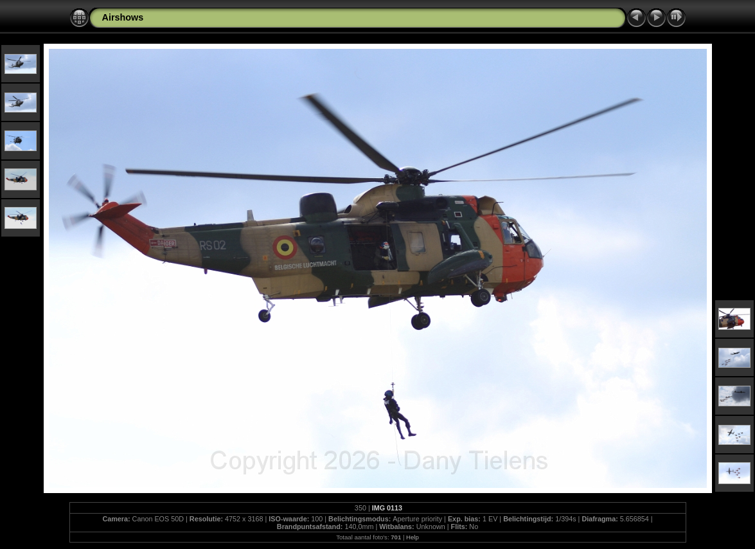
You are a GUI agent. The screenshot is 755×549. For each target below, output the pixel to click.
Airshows (123, 17)
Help (412, 537)
